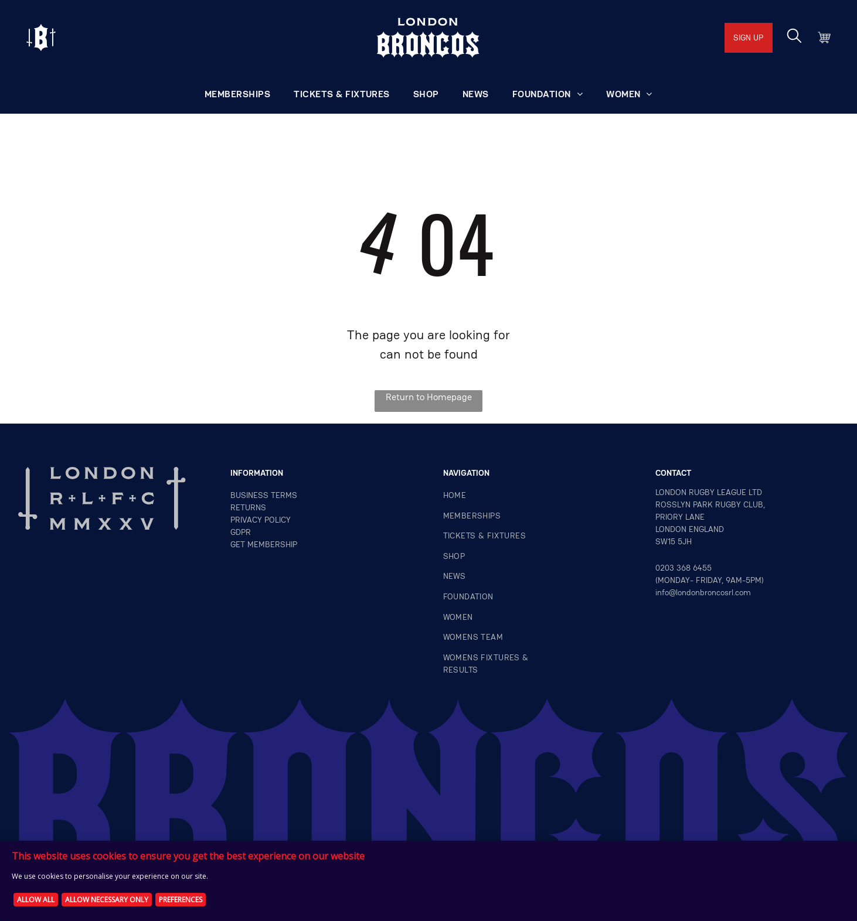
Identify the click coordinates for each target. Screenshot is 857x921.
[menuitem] (237, 94)
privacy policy (260, 519)
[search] (794, 37)
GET (237, 544)
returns (248, 507)
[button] (547, 94)
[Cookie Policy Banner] (428, 881)
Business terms (263, 495)
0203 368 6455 (683, 567)
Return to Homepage (429, 397)
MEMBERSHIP (272, 544)
